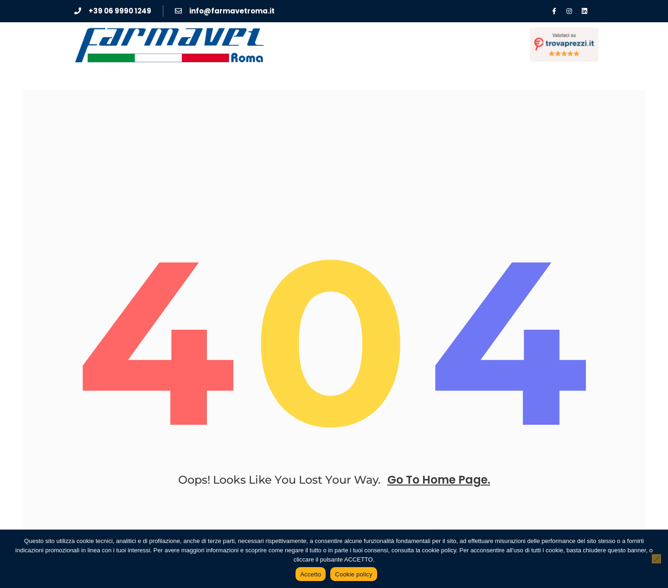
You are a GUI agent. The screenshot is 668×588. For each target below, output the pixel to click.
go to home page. (438, 479)
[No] (656, 558)
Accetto (310, 574)
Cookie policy (354, 574)
